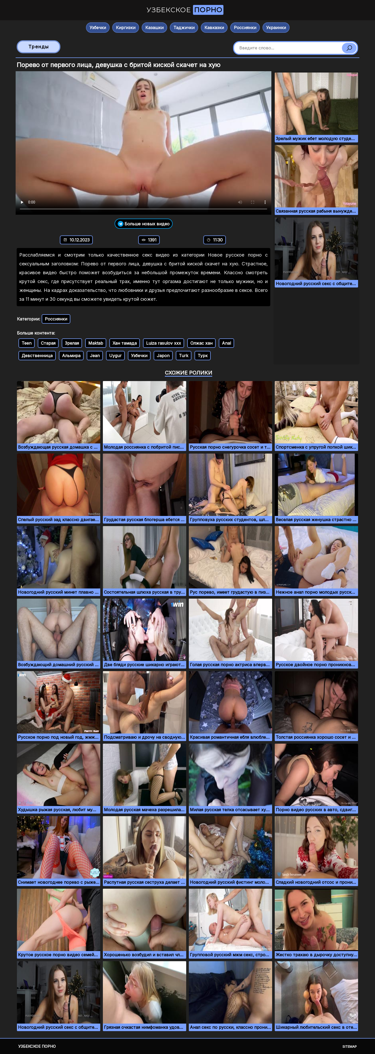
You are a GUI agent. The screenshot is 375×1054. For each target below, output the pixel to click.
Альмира (71, 355)
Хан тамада (125, 343)
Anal (226, 343)
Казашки (154, 27)
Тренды (38, 46)
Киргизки (125, 27)
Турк (203, 355)
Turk (183, 355)
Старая (48, 343)
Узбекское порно (37, 1046)
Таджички (184, 27)
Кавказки (214, 27)
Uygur (115, 355)
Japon (163, 355)
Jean (95, 355)
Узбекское (185, 10)
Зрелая (72, 343)
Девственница (37, 355)
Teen (27, 343)
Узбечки (98, 27)
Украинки (276, 27)
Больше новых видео (144, 224)
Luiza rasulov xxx (163, 343)
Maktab (95, 343)
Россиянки (245, 27)
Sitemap (349, 1046)
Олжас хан (201, 343)
